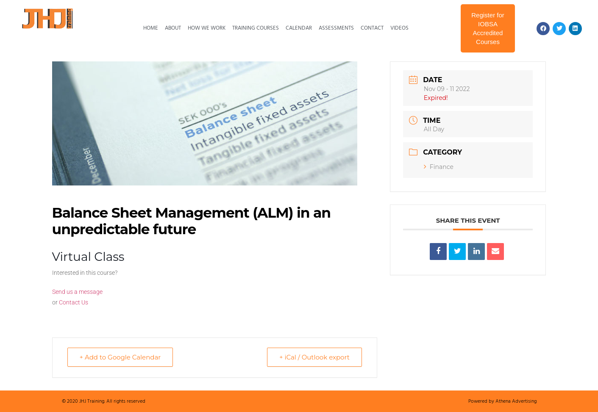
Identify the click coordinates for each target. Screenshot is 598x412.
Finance (438, 167)
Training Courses (255, 28)
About (173, 28)
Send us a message (77, 291)
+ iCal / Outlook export (314, 357)
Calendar (299, 28)
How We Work (206, 28)
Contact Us (73, 302)
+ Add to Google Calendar (120, 357)
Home (150, 28)
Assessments (336, 28)
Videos (399, 28)
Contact (372, 28)
